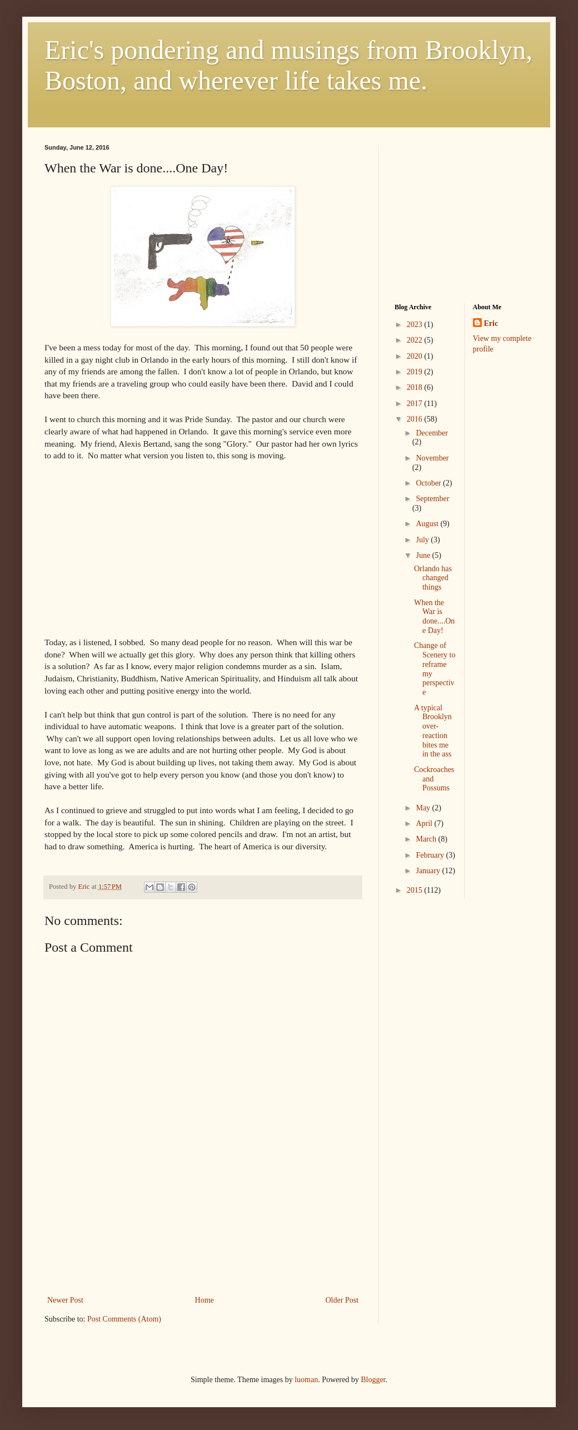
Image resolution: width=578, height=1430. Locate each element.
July (423, 540)
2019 (416, 372)
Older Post (342, 1300)
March (427, 839)
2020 (416, 356)
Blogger (373, 1379)
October (429, 483)
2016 (416, 419)
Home (204, 1300)
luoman (306, 1379)
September (432, 498)
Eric (491, 323)
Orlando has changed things (433, 578)
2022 (416, 340)
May (424, 808)
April (425, 823)
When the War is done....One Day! (434, 616)
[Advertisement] (202, 1244)
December (432, 433)
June (424, 555)
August (428, 523)
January (429, 871)
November (432, 458)
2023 (416, 324)
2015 (416, 890)
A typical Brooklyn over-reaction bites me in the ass (433, 731)
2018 (416, 387)
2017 (416, 403)
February (431, 855)
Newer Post (65, 1300)
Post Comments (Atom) (124, 1319)
